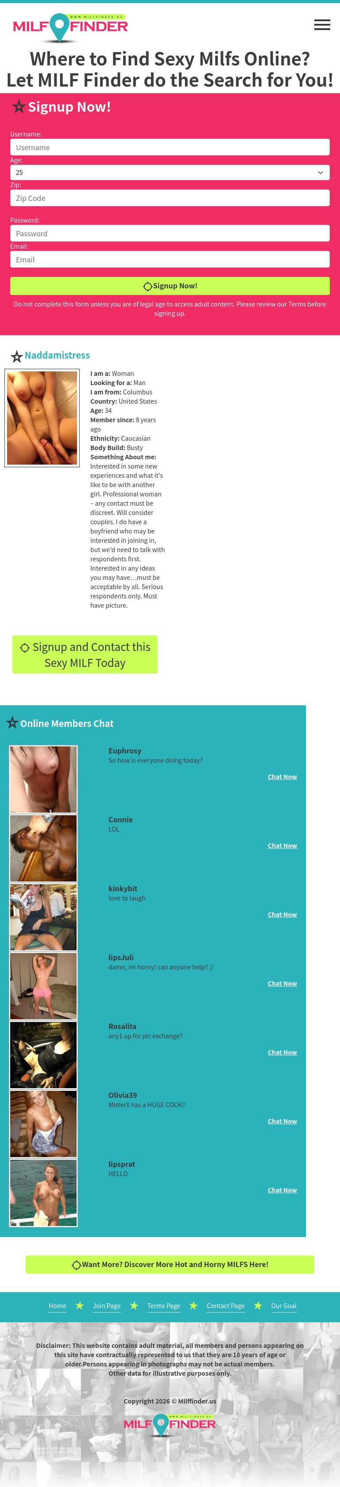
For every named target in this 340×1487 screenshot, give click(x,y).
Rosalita (122, 1026)
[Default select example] (170, 172)
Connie (120, 819)
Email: (19, 246)
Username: (26, 133)
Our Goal (284, 1305)
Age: (16, 159)
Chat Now (282, 776)
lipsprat (121, 1163)
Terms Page (164, 1305)
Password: (25, 220)
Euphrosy (124, 750)
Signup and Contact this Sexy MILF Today (85, 654)
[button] (322, 20)
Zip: (15, 184)
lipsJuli (121, 957)
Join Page (107, 1305)
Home (57, 1305)
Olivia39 (122, 1095)
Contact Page (226, 1305)
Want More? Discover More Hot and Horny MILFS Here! (169, 1265)
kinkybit (123, 888)
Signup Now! (170, 286)
